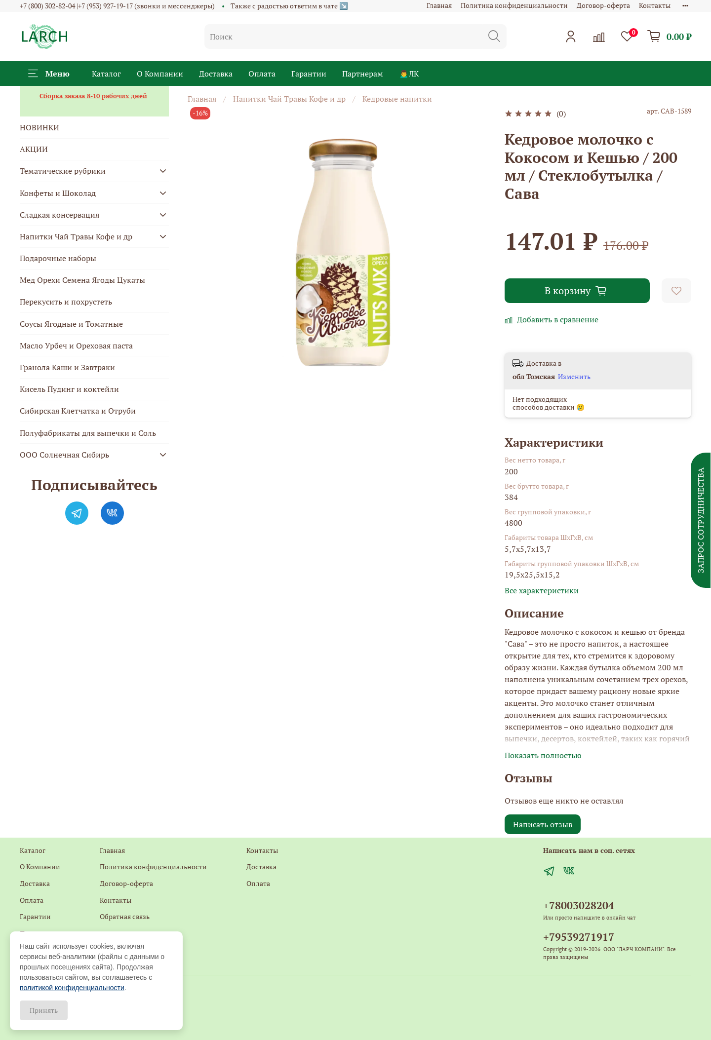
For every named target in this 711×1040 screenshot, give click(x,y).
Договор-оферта (603, 5)
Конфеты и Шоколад (58, 193)
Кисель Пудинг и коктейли (69, 389)
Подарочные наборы (58, 258)
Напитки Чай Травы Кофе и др (289, 98)
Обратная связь (125, 916)
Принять (44, 1010)
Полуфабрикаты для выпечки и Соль (88, 432)
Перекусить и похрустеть (66, 301)
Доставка (216, 73)
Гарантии (308, 73)
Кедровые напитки (397, 98)
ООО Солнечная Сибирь (64, 454)
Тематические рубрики (63, 170)
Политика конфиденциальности (514, 5)
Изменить (574, 376)
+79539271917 (578, 937)
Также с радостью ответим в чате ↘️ (289, 5)
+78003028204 (578, 905)
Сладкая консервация (59, 214)
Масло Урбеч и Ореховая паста (76, 345)
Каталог (106, 73)
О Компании (160, 73)
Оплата (262, 73)
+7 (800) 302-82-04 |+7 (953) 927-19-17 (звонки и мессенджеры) (117, 5)
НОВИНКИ (39, 127)
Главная (439, 5)
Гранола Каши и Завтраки (67, 367)
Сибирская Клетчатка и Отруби (78, 410)
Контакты (655, 5)
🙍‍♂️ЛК (409, 73)
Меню (49, 73)
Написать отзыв (542, 824)
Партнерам (362, 73)
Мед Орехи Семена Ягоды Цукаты (82, 279)
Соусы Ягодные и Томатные (71, 323)
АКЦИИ (34, 149)
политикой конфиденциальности (72, 988)
